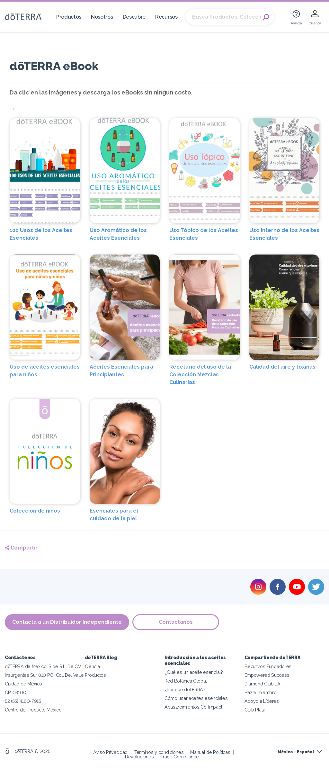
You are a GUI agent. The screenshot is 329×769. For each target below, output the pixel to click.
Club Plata (255, 709)
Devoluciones (139, 756)
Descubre (134, 17)
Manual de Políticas (210, 752)
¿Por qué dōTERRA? (184, 689)
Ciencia (92, 666)
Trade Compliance (179, 756)
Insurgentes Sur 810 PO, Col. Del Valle (44, 675)
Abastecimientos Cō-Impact (193, 707)
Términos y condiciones (158, 752)
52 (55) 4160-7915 (23, 701)
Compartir (21, 548)
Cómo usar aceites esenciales (195, 698)
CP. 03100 (15, 692)
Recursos (166, 17)
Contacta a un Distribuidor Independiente (67, 622)
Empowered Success (267, 675)
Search (266, 17)
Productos (68, 17)
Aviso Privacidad (110, 752)
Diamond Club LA (262, 683)
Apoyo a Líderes (262, 701)
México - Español (296, 752)
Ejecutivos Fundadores (268, 666)
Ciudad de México (23, 683)
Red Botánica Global (185, 681)
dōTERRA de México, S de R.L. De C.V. (43, 666)
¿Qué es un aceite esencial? (193, 672)
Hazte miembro (261, 692)
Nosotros (102, 17)
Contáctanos (176, 622)
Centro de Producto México (33, 709)
